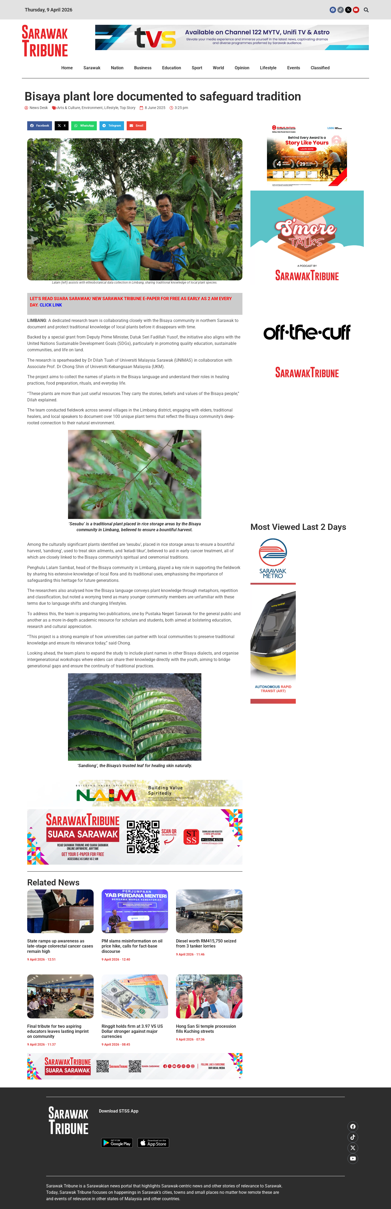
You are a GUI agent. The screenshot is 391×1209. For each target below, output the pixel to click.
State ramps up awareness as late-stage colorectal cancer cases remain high (60, 946)
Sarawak (91, 67)
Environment (92, 108)
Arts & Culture (68, 108)
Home (67, 67)
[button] (366, 9)
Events (293, 67)
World (218, 67)
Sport (197, 67)
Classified (320, 67)
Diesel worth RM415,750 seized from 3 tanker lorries (206, 943)
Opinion (242, 67)
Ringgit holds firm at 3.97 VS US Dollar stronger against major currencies (132, 1031)
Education (171, 67)
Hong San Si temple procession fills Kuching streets (206, 1029)
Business (142, 67)
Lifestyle (268, 67)
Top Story (127, 108)
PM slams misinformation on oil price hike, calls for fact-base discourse (132, 946)
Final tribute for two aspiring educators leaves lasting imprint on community (58, 1031)
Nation (117, 67)
